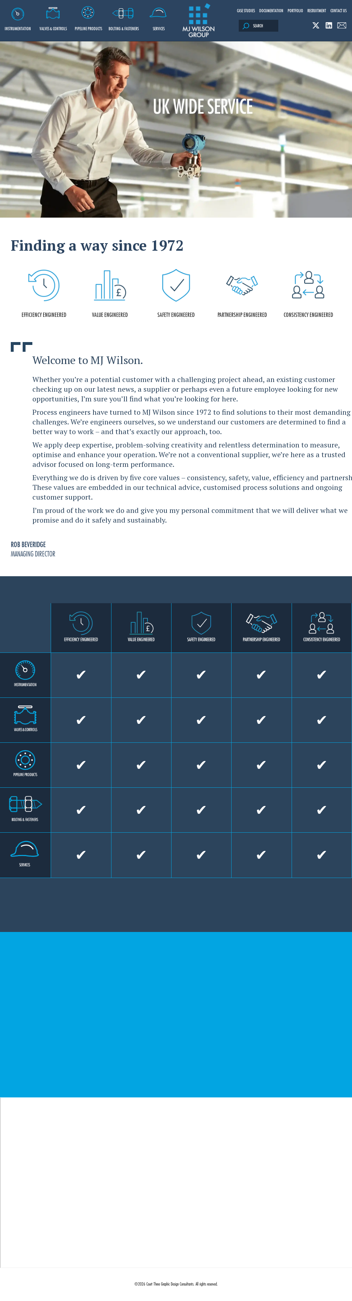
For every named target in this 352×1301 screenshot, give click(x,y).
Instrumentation (17, 16)
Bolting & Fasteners (123, 16)
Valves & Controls (53, 16)
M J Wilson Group (198, 20)
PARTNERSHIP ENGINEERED (242, 294)
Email (341, 25)
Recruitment (316, 10)
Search (252, 26)
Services (158, 16)
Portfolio (295, 10)
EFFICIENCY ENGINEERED (44, 294)
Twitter (316, 25)
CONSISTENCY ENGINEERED (308, 294)
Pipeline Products (88, 16)
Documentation (271, 10)
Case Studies (246, 10)
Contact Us (338, 10)
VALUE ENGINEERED (110, 294)
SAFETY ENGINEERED (176, 294)
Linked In (329, 25)
